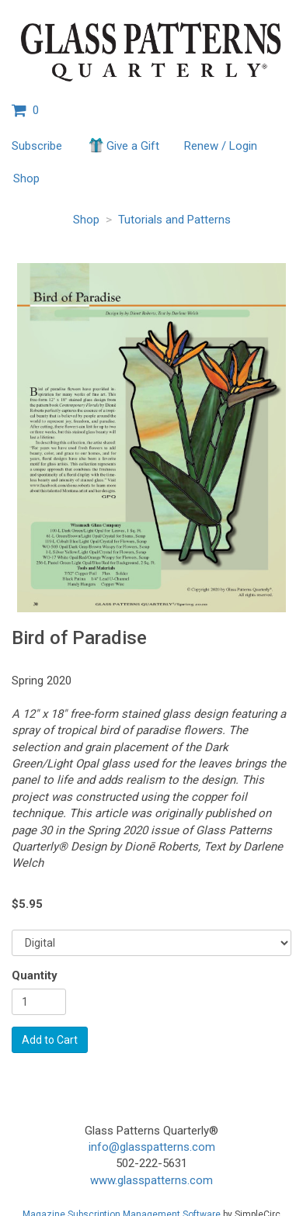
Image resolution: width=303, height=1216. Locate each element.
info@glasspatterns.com (152, 1147)
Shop (26, 178)
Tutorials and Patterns (174, 220)
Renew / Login (220, 146)
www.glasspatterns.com (151, 1180)
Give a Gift (123, 145)
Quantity (34, 975)
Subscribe (37, 146)
